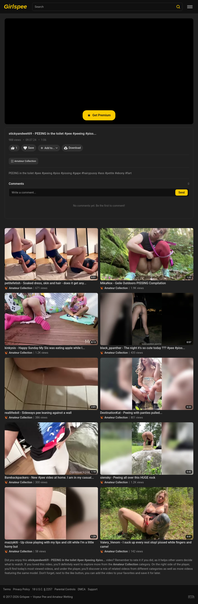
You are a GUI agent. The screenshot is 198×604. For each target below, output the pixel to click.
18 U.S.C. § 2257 (42, 589)
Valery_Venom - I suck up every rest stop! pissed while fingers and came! (146, 544)
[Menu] (190, 7)
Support (92, 589)
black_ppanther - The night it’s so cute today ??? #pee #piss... (142, 348)
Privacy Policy (21, 589)
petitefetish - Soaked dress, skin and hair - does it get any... (45, 283)
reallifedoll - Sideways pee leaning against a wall (38, 413)
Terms (7, 589)
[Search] (178, 7)
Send (181, 192)
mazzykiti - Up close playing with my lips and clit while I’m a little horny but (49, 544)
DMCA (82, 589)
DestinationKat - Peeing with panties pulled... (131, 413)
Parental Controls (64, 589)
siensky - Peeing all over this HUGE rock (127, 477)
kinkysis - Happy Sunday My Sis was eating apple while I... (45, 348)
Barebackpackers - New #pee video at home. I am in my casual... (49, 477)
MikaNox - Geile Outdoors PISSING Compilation (133, 283)
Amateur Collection (23, 161)
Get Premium (99, 115)
